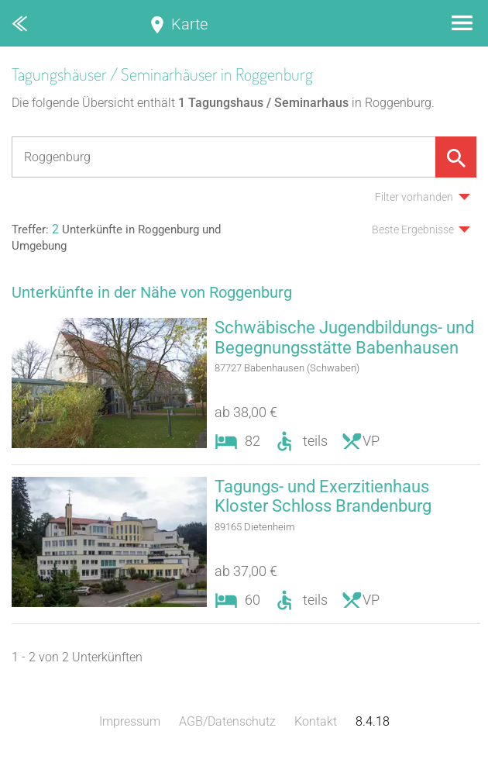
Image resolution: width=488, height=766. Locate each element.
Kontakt (315, 723)
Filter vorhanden (414, 197)
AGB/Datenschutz (227, 723)
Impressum (129, 723)
